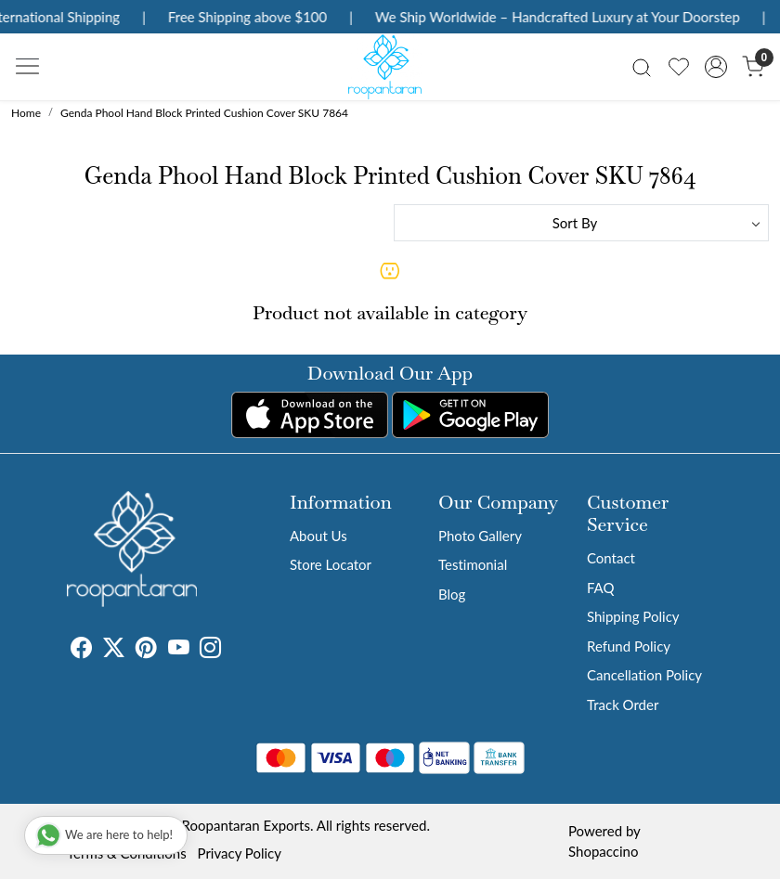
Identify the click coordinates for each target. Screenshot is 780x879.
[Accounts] (715, 67)
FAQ (601, 587)
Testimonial (472, 564)
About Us (318, 535)
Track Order (622, 704)
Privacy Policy (239, 853)
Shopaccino (603, 851)
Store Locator (330, 564)
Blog (451, 594)
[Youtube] (178, 650)
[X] (113, 650)
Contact (611, 557)
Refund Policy (628, 646)
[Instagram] (210, 650)
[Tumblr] (232, 650)
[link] (641, 66)
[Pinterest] (146, 650)
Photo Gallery (480, 535)
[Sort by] (581, 222)
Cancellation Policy (644, 674)
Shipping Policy (633, 616)
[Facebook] (81, 650)
